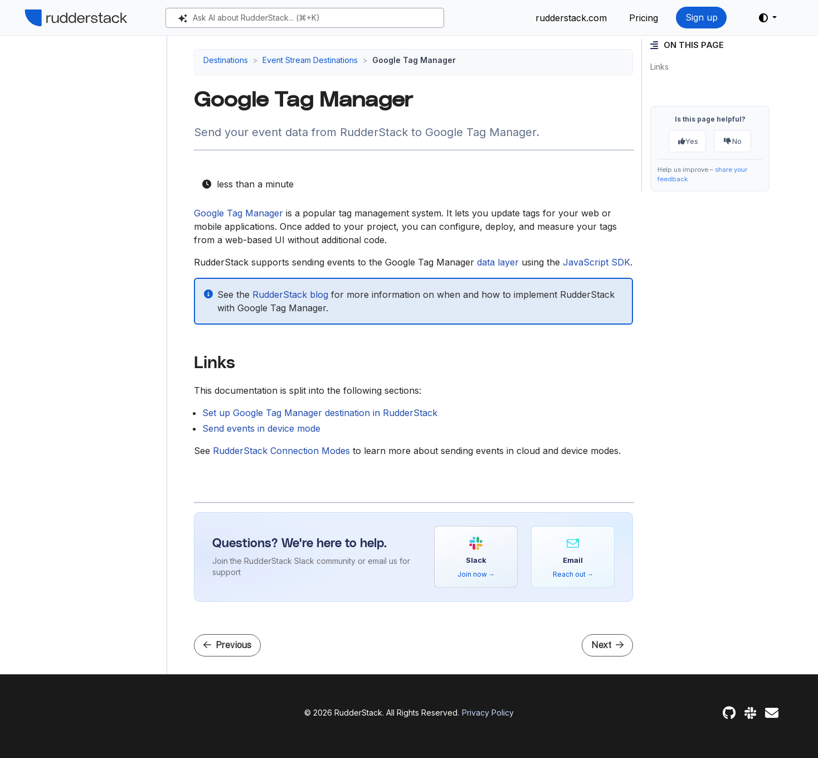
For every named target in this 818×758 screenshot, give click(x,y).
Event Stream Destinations (310, 60)
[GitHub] (729, 713)
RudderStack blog (290, 294)
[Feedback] (771, 713)
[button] (768, 18)
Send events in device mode (261, 428)
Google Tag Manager (238, 213)
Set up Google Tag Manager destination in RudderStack (319, 412)
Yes (688, 141)
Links (659, 66)
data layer (498, 262)
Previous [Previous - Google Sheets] (227, 645)
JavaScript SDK (596, 262)
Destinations (225, 60)
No (733, 141)
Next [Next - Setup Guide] (607, 645)
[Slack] (750, 713)
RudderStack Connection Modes (281, 450)
